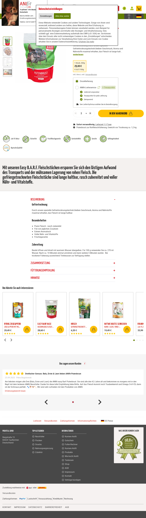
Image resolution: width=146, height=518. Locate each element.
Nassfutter (39, 436)
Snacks (38, 444)
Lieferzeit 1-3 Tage (103, 124)
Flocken (38, 440)
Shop (67, 464)
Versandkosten (91, 74)
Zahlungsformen (67, 420)
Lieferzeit (37, 420)
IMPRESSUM (19, 507)
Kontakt (68, 476)
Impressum (70, 472)
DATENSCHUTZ (35, 507)
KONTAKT (6, 507)
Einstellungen (46, 16)
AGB (67, 468)
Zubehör (38, 452)
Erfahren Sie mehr (86, 41)
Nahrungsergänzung (44, 448)
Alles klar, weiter (62, 16)
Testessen (69, 460)
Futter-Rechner (71, 444)
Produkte (69, 452)
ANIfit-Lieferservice (95, 87)
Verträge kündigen (73, 479)
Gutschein (69, 440)
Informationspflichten (87, 420)
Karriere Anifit (71, 436)
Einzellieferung (84, 81)
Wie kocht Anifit (71, 456)
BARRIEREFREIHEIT (53, 507)
